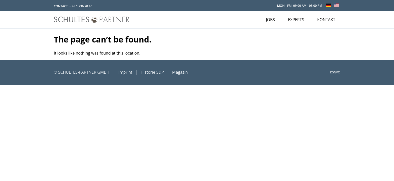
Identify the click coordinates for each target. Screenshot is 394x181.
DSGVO (335, 72)
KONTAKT (326, 19)
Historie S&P (152, 72)
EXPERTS (296, 19)
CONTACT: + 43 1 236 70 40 (73, 6)
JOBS (270, 19)
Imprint (125, 72)
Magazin (180, 72)
